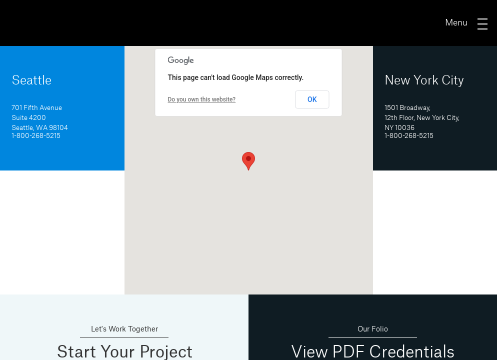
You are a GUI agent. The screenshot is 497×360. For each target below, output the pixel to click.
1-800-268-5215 (36, 136)
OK (312, 100)
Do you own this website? (202, 99)
